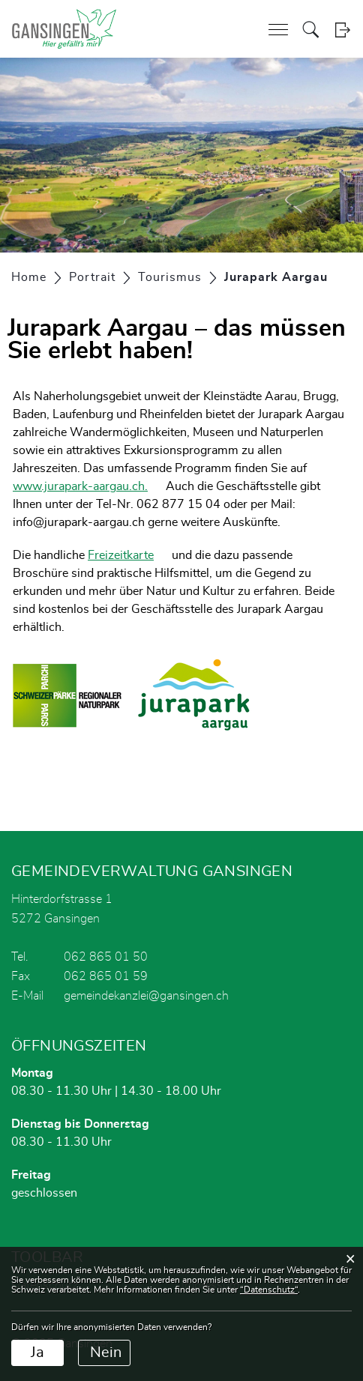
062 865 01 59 (106, 976)
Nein (106, 1352)
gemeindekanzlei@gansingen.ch (146, 996)
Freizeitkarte (121, 555)
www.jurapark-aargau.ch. (80, 486)
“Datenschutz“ (269, 1289)
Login (342, 29)
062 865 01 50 (106, 957)
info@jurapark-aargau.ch (79, 522)
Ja (37, 1352)
